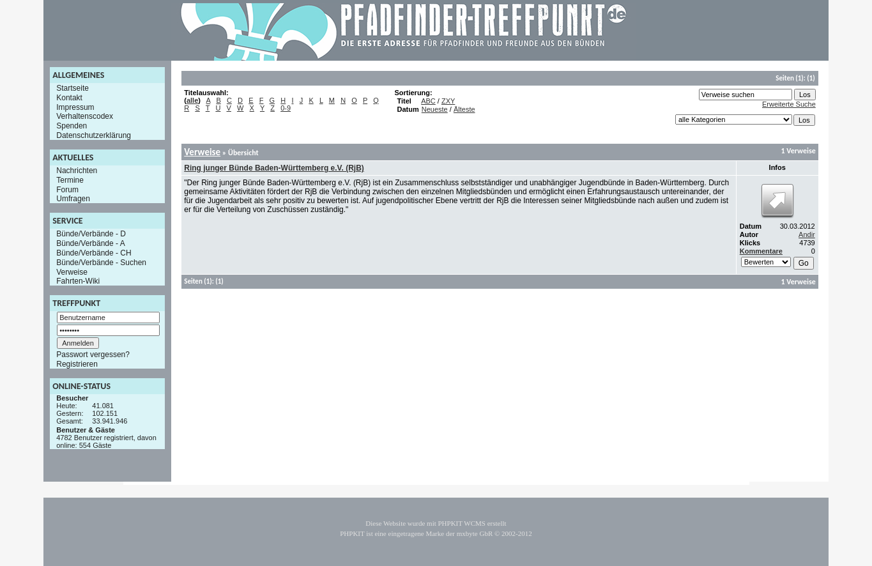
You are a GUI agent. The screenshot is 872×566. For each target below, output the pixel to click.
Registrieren (77, 364)
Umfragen (73, 198)
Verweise (72, 271)
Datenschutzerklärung (93, 135)
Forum (67, 189)
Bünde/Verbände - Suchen (101, 262)
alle (192, 100)
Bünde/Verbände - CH (93, 253)
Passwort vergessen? (93, 354)
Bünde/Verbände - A (90, 243)
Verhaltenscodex (84, 116)
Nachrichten (76, 170)
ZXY (448, 101)
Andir (807, 234)
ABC (428, 101)
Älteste (464, 109)
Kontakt (69, 97)
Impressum (75, 106)
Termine (70, 180)
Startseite (72, 88)
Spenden (71, 125)
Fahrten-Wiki (78, 281)
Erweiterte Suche (789, 104)
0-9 (285, 108)
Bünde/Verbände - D (91, 233)
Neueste (435, 109)
